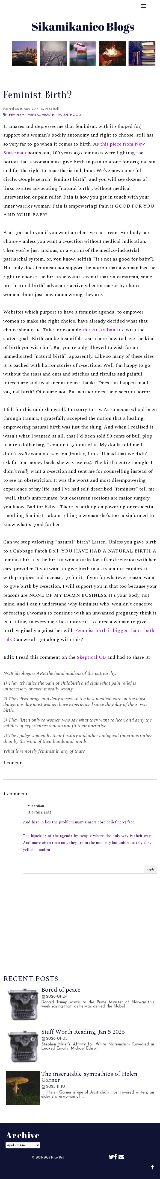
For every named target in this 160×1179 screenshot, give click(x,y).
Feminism (16, 115)
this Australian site (103, 329)
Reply (150, 869)
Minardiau (35, 806)
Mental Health (41, 115)
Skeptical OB (91, 657)
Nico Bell (57, 1157)
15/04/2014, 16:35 (39, 812)
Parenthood (69, 115)
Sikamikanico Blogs (94, 1170)
